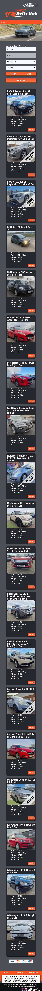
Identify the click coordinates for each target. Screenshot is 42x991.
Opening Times (33, 972)
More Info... (31, 129)
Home (6, 972)
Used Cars (20, 972)
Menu (3, 22)
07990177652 (32, 4)
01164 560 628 (31, 6)
